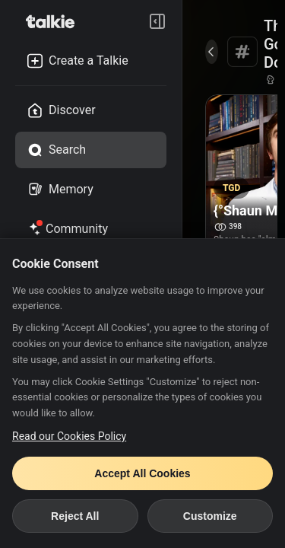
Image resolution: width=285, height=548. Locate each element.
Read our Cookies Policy (69, 436)
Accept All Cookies (142, 473)
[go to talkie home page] (54, 21)
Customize (210, 516)
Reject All (75, 516)
